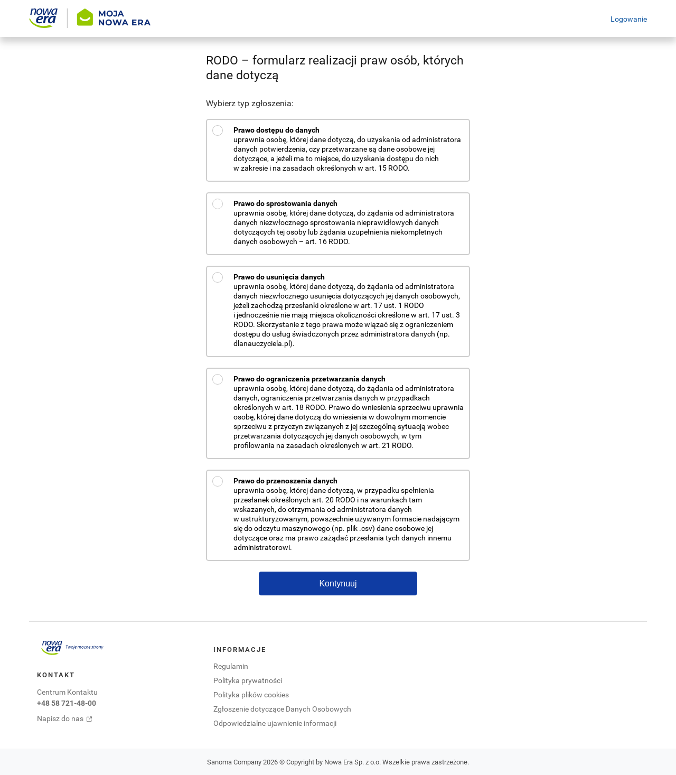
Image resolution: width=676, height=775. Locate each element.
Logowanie (629, 19)
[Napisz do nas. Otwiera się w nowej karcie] (72, 718)
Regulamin (230, 666)
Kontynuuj (337, 583)
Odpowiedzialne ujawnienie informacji (274, 723)
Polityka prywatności (247, 680)
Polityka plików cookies (251, 694)
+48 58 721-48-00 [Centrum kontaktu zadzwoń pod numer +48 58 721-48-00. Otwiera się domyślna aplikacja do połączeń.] (66, 703)
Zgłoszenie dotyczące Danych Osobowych (282, 709)
